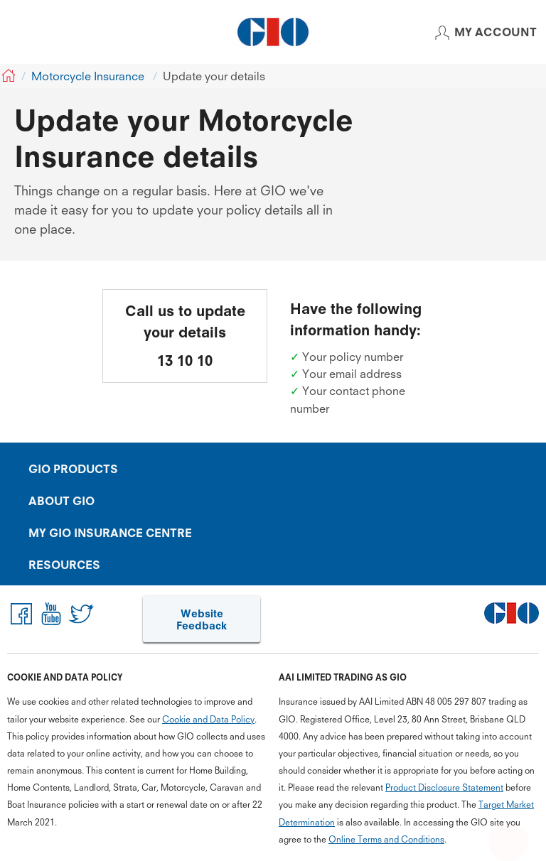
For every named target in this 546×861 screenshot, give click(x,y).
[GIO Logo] (273, 32)
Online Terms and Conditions (386, 839)
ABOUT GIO (61, 501)
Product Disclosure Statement (444, 787)
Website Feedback (201, 619)
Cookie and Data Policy (208, 718)
